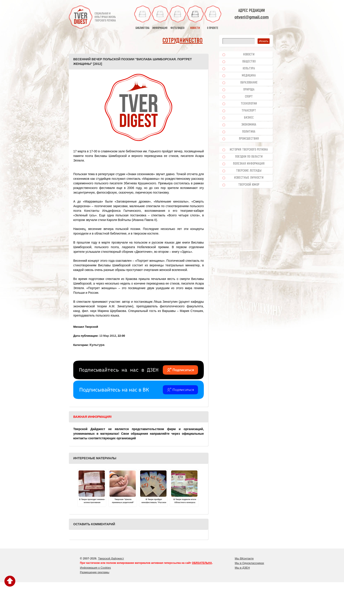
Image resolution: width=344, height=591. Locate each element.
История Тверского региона (249, 149)
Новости (248, 54)
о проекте (212, 17)
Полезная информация (249, 163)
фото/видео (177, 17)
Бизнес (249, 117)
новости (195, 17)
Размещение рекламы (94, 572)
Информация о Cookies (95, 567)
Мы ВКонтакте (244, 558)
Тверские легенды (249, 170)
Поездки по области (249, 156)
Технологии (249, 103)
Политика (248, 131)
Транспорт (249, 110)
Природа (248, 89)
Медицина (249, 75)
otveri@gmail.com (252, 17)
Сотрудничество (183, 41)
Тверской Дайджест (111, 558)
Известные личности (248, 177)
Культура (97, 345)
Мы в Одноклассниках (249, 563)
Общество (249, 61)
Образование (249, 82)
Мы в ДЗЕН (242, 567)
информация (160, 17)
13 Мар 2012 (107, 335)
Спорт (249, 96)
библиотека (142, 17)
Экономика (248, 124)
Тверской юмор (248, 184)
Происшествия (249, 138)
